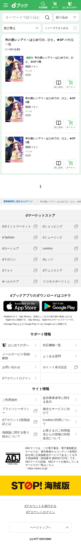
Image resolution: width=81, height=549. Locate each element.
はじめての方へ (15, 345)
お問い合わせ (11, 367)
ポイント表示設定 (55, 367)
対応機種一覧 (52, 345)
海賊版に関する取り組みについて (15, 434)
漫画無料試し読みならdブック (18, 201)
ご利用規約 (9, 399)
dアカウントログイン (16, 378)
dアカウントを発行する (41, 506)
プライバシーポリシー (15, 410)
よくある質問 (52, 356)
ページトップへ (40, 527)
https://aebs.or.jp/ (38, 468)
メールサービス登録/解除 (16, 356)
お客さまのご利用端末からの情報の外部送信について (56, 434)
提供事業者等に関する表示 (56, 399)
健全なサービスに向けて (56, 410)
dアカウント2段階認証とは (16, 421)
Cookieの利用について (56, 421)
